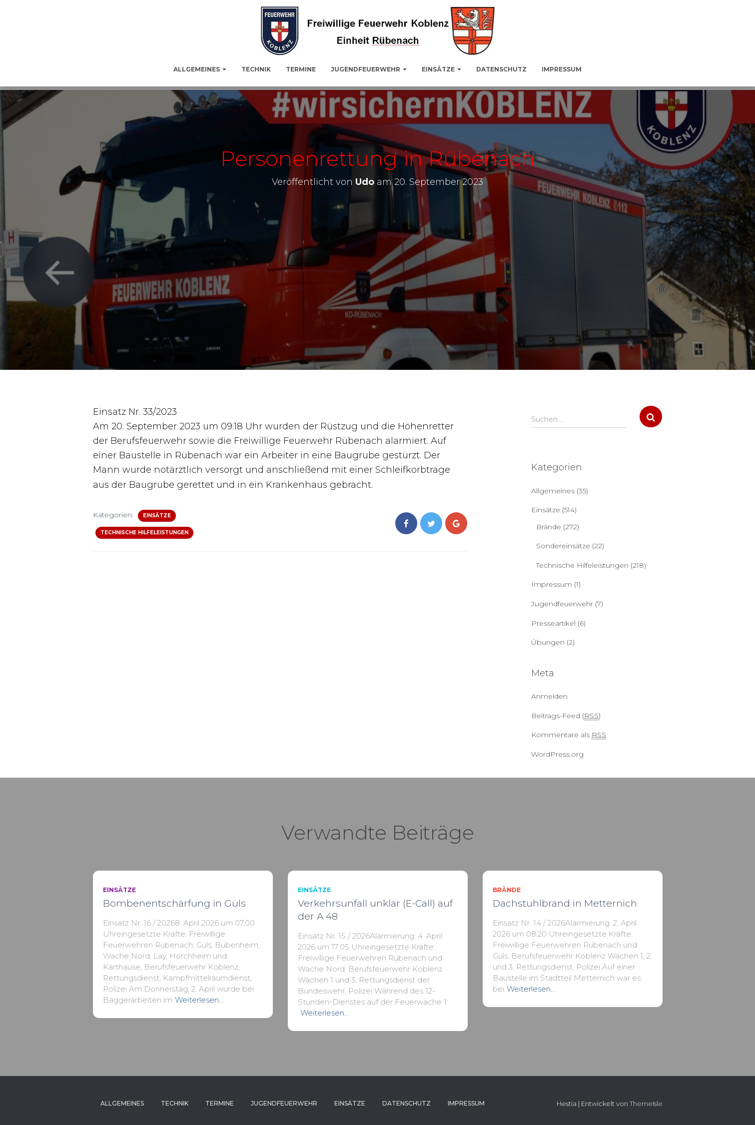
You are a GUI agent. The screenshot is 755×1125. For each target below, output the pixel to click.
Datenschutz (501, 69)
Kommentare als (568, 735)
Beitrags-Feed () (566, 716)
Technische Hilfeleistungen (144, 532)
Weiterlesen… (199, 1000)
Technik (256, 69)
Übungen (548, 642)
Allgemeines (199, 69)
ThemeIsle (646, 1104)
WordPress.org (557, 754)
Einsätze (441, 69)
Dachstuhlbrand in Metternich (565, 903)
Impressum (562, 69)
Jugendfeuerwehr (369, 69)
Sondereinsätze (563, 545)
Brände (548, 526)
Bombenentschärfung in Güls (174, 903)
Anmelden (549, 696)
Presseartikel (553, 623)
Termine (301, 69)
